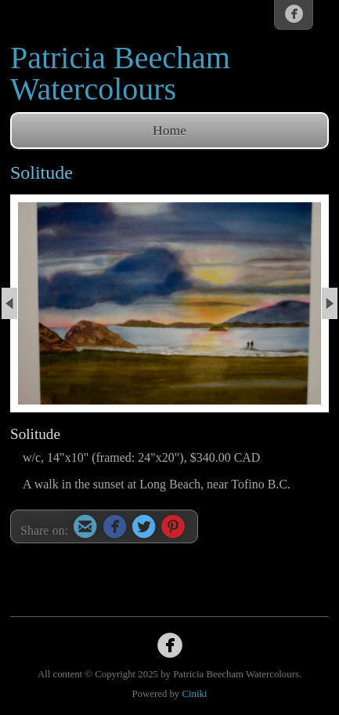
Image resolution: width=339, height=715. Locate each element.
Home (169, 130)
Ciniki (194, 693)
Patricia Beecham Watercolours (120, 73)
